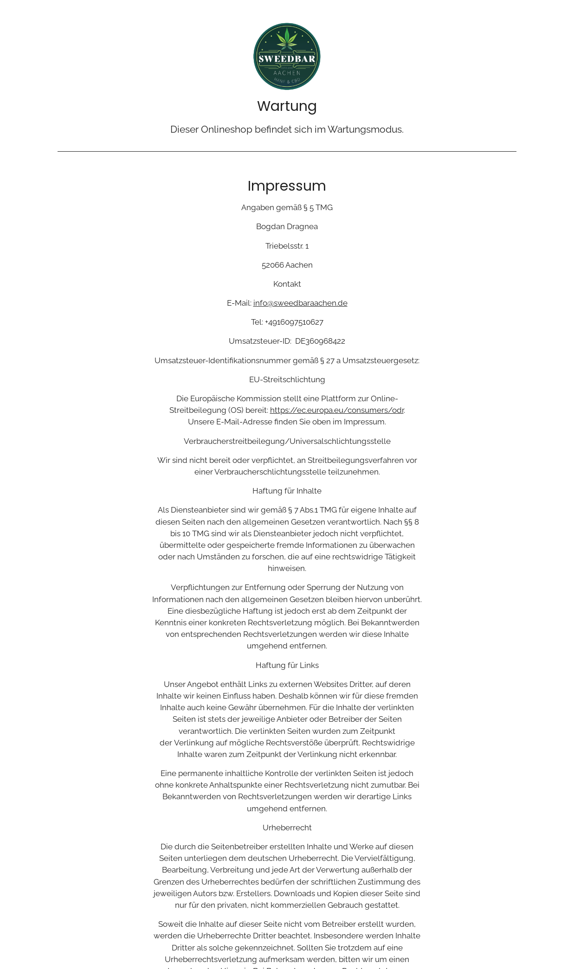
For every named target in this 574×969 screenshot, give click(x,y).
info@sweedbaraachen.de (300, 303)
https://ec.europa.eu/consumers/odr (337, 410)
